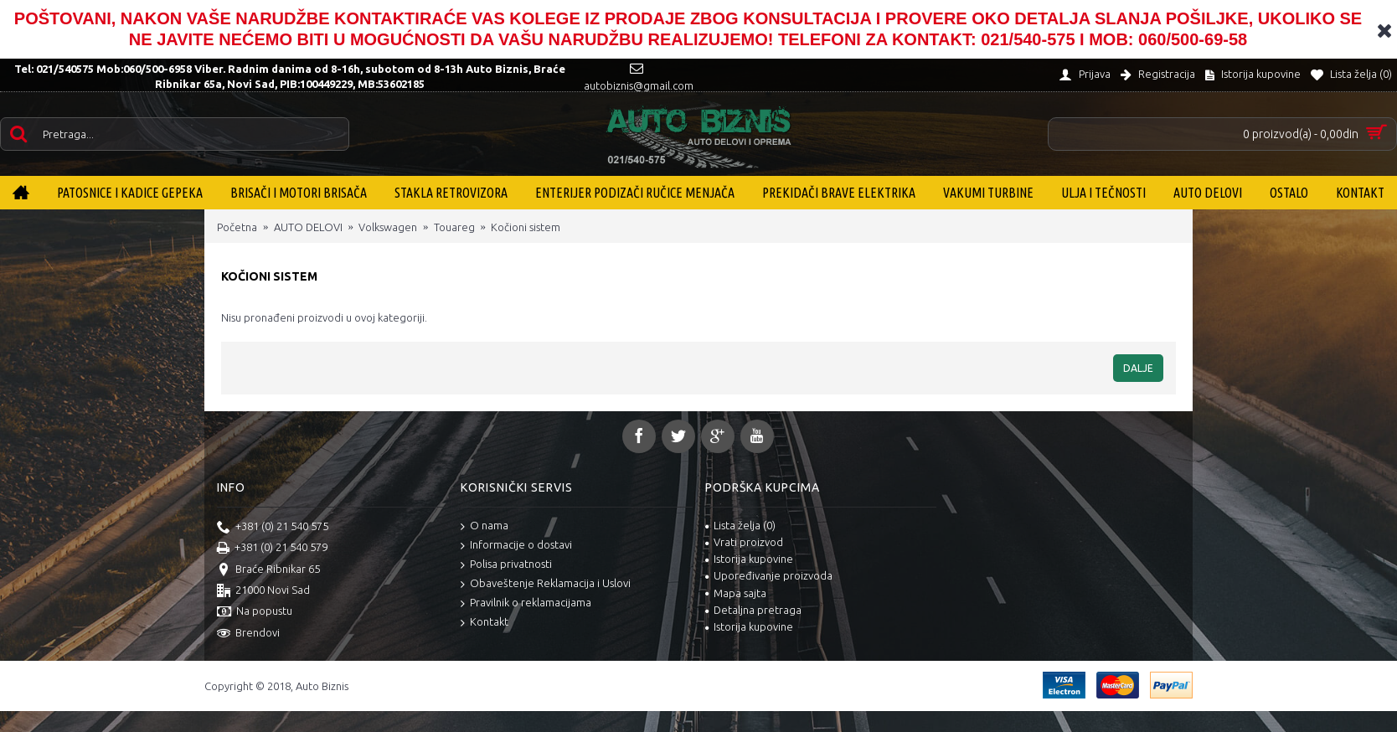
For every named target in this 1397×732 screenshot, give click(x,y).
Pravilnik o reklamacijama (526, 603)
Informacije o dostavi (516, 546)
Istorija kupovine (749, 558)
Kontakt (484, 623)
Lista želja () (740, 525)
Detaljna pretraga (753, 610)
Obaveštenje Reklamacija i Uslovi (546, 584)
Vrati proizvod (744, 542)
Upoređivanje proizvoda (769, 575)
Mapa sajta (735, 593)
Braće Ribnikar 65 (268, 570)
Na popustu (254, 612)
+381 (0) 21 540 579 (272, 548)
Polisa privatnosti (506, 565)
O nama (484, 526)
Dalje (1138, 368)
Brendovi (248, 634)
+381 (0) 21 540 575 (272, 527)
